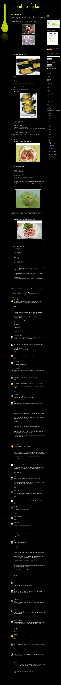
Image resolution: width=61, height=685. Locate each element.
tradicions (48, 105)
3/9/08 (15, 617)
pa (47, 97)
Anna (15, 506)
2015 (49, 131)
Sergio (23, 16)
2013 (49, 134)
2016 (49, 129)
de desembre (51, 143)
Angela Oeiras (16, 516)
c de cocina (16, 652)
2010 (49, 139)
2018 (49, 126)
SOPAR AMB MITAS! (16, 14)
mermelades (49, 91)
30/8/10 (15, 667)
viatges (48, 108)
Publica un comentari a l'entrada (16, 675)
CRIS (15, 342)
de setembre (51, 148)
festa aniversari (49, 86)
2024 (49, 116)
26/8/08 (15, 496)
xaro (14, 299)
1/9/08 (15, 596)
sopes (36, 293)
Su (14, 375)
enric (15, 463)
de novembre (51, 145)
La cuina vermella (17, 335)
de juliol (50, 156)
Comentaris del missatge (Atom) (22, 679)
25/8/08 (15, 321)
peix (47, 98)
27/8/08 (15, 513)
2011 (49, 137)
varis (47, 107)
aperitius (48, 79)
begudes (48, 80)
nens (48, 94)
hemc (48, 87)
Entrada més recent (14, 676)
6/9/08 (15, 631)
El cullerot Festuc (17, 401)
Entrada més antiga (41, 676)
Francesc (15, 394)
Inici (28, 676)
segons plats (49, 102)
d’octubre (51, 146)
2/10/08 (15, 640)
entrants (26, 293)
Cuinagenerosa (16, 444)
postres (48, 100)
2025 (49, 115)
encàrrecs (48, 83)
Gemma (15, 599)
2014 (49, 132)
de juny (50, 158)
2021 (49, 121)
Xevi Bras (15, 662)
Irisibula (15, 368)
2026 (49, 113)
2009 (49, 140)
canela (15, 522)
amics (23, 293)
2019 (49, 124)
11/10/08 (16, 649)
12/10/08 (16, 659)
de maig (50, 159)
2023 (49, 118)
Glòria (15, 476)
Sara (15, 634)
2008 (49, 142)
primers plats (32, 293)
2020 (49, 123)
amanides (48, 76)
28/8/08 (15, 519)
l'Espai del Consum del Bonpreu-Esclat (18, 246)
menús (48, 90)
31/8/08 (15, 529)
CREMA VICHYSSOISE (53, 154)
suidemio (15, 361)
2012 (49, 135)
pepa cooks (16, 490)
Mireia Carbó (49, 93)
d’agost (50, 150)
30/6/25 (15, 672)
